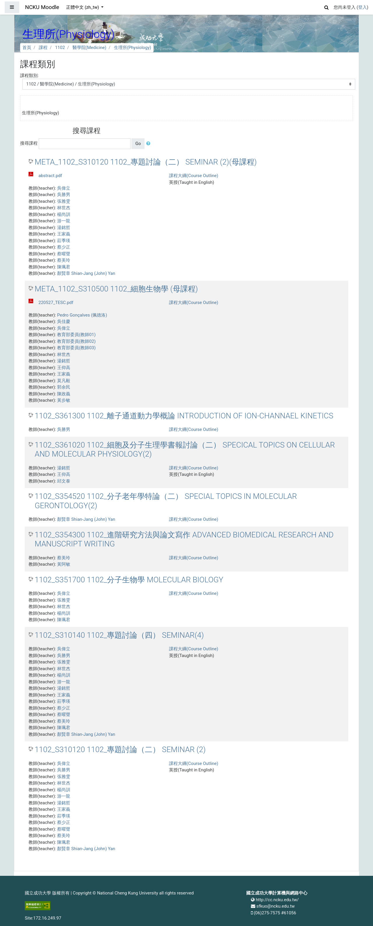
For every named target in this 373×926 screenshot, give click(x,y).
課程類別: (29, 75)
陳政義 (63, 393)
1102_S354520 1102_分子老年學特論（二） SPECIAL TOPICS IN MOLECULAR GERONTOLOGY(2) (166, 501)
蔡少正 (63, 247)
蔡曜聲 (63, 253)
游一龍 (63, 220)
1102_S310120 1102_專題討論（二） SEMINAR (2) (120, 749)
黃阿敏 (63, 564)
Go (138, 143)
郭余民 (63, 387)
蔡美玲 (63, 260)
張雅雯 (63, 201)
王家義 (63, 234)
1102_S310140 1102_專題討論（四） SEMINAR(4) (119, 635)
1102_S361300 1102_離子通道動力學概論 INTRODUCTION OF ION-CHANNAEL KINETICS (184, 415)
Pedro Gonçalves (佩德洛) (82, 315)
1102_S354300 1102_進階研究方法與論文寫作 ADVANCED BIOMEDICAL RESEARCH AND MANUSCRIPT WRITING (184, 539)
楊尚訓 (63, 214)
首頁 (26, 47)
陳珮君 (63, 267)
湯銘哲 (63, 227)
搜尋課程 (29, 143)
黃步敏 (63, 400)
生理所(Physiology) (132, 47)
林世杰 (63, 207)
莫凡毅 (63, 380)
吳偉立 (63, 188)
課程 (43, 47)
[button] (326, 6)
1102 (60, 47)
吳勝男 (63, 194)
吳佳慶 (63, 321)
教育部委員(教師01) (76, 334)
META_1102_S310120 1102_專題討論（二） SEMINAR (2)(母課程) (146, 162)
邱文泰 (63, 481)
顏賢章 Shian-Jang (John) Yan (86, 273)
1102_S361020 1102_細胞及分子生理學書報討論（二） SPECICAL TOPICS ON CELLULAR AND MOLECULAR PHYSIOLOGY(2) (185, 450)
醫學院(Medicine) (89, 47)
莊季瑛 (63, 240)
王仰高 (63, 367)
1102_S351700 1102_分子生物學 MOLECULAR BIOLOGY (129, 579)
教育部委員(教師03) (76, 347)
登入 (362, 7)
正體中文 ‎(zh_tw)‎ (83, 7)
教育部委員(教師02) (76, 341)
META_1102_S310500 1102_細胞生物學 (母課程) (116, 288)
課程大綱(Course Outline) (193, 175)
